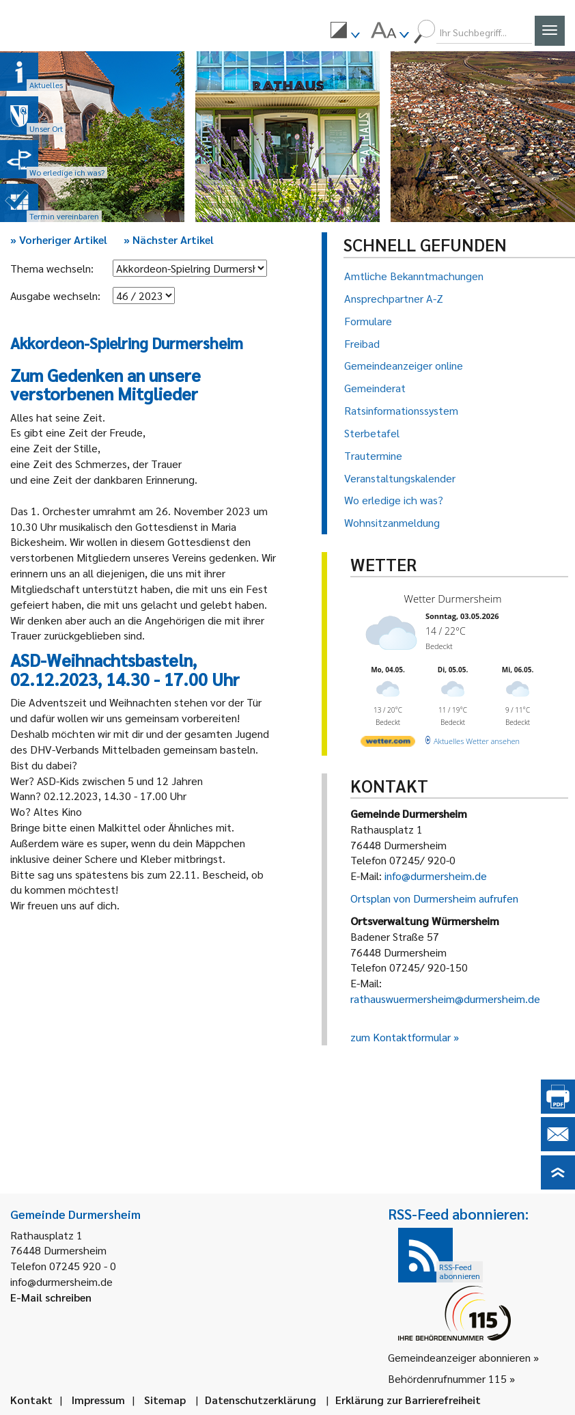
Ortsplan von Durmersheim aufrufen (434, 898)
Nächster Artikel (169, 239)
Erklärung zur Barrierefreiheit (408, 1399)
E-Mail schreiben (51, 1297)
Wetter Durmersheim (453, 598)
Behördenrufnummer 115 (447, 1378)
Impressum (98, 1399)
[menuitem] (344, 32)
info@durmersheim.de (435, 875)
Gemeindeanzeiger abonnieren (459, 1357)
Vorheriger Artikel (58, 239)
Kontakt (31, 1399)
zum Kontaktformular (400, 1037)
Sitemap (165, 1399)
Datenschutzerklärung (260, 1399)
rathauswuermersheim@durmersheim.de (445, 998)
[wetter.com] (388, 744)
